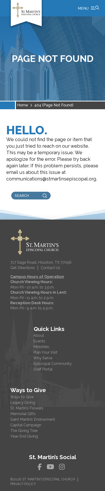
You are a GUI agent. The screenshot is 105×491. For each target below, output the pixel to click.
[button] (88, 8)
